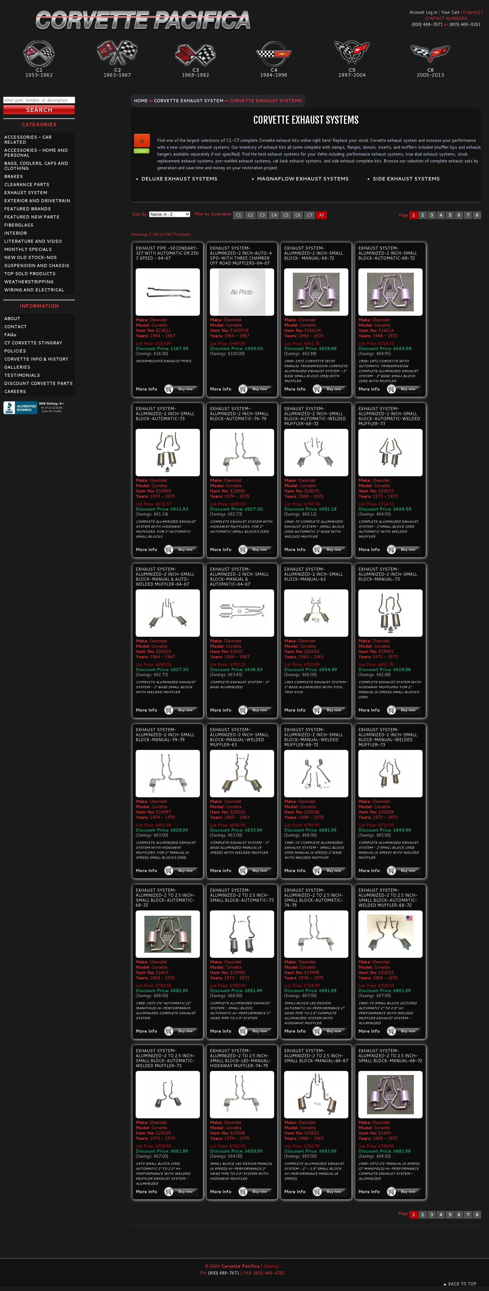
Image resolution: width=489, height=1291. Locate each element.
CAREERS (15, 391)
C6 (297, 215)
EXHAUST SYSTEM (25, 192)
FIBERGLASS (18, 225)
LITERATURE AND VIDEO (33, 241)
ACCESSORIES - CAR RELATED (27, 139)
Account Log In (423, 12)
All (321, 215)
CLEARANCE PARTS (26, 184)
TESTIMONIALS (22, 375)
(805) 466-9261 (465, 24)
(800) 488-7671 (427, 24)
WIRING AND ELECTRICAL (34, 290)
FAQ (10, 335)
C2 (250, 215)
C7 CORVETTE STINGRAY (33, 343)
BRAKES (13, 176)
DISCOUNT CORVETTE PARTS (38, 383)
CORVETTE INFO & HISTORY (36, 359)
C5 (285, 215)
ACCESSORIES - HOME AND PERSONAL (36, 152)
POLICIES (15, 351)
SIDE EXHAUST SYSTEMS (406, 178)
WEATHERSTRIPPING (29, 282)
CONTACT (15, 326)
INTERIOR (15, 233)
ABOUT (12, 318)
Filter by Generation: (213, 213)
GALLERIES (17, 367)
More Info (146, 389)
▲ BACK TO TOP (460, 1283)
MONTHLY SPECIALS (28, 249)
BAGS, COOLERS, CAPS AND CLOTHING (36, 166)
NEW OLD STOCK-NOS (30, 257)
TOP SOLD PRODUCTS (30, 273)
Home (141, 100)
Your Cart (450, 12)
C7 (309, 215)
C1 (238, 215)
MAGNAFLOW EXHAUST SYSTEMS (303, 178)
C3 (262, 215)
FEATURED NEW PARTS (31, 217)
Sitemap (271, 1266)
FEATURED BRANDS (27, 209)
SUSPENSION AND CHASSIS (36, 265)
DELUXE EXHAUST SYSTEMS (179, 178)
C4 (274, 215)
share (141, 150)
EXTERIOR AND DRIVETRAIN (37, 201)
